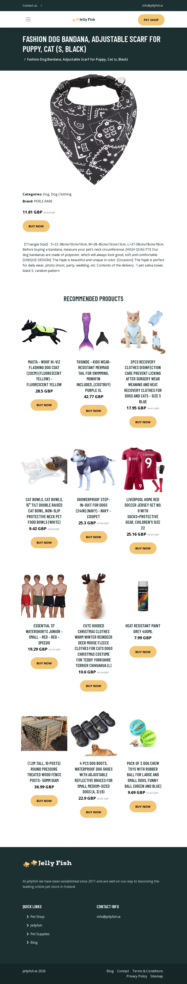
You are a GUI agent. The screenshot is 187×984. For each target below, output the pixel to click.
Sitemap (156, 976)
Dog (46, 194)
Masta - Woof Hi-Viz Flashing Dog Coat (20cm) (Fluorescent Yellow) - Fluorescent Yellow (44, 373)
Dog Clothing (61, 194)
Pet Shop (151, 20)
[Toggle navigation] (28, 19)
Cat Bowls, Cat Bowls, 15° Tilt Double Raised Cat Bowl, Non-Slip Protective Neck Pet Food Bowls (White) (44, 511)
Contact (123, 971)
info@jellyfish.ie (152, 5)
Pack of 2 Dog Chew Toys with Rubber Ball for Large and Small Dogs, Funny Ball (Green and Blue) (143, 774)
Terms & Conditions (147, 971)
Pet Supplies (40, 934)
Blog (34, 942)
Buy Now (36, 226)
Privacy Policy (137, 976)
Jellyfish (36, 925)
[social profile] (41, 5)
